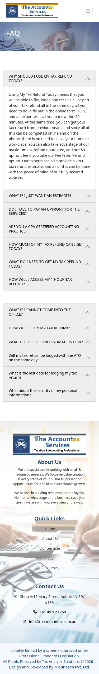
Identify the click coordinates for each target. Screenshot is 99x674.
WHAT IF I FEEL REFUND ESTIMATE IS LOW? (46, 341)
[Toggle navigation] (88, 11)
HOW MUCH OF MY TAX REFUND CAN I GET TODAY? (46, 246)
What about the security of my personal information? (43, 392)
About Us (50, 538)
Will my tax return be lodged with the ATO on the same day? (45, 357)
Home (50, 528)
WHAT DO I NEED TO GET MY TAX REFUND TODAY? (45, 264)
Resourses (50, 567)
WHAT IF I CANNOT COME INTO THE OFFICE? (40, 312)
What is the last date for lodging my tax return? (43, 375)
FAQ (49, 558)
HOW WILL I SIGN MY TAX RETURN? (39, 327)
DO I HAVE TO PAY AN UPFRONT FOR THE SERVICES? (44, 211)
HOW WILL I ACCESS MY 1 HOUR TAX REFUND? (40, 281)
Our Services (49, 548)
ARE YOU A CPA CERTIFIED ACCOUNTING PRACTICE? (44, 229)
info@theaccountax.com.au (52, 621)
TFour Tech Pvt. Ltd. (72, 667)
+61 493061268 (53, 611)
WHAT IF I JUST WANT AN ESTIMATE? (40, 195)
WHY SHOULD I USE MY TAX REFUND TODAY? (40, 78)
